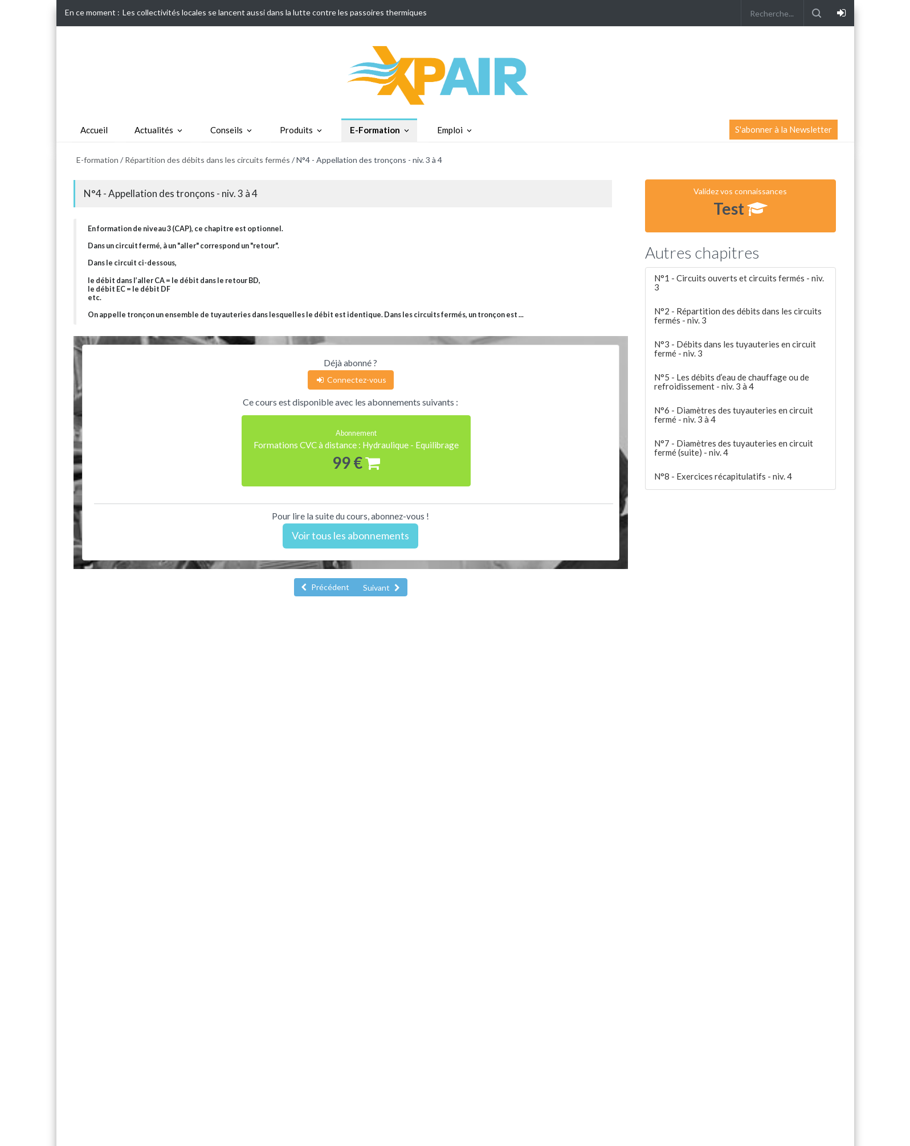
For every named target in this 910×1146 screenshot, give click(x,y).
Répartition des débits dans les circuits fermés (207, 160)
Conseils (226, 130)
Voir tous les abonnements (350, 535)
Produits (296, 130)
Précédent (325, 587)
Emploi (450, 130)
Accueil (94, 130)
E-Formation (375, 130)
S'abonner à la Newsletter (783, 129)
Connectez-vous (350, 379)
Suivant (381, 587)
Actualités (153, 130)
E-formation (97, 160)
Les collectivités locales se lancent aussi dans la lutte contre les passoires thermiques (275, 12)
